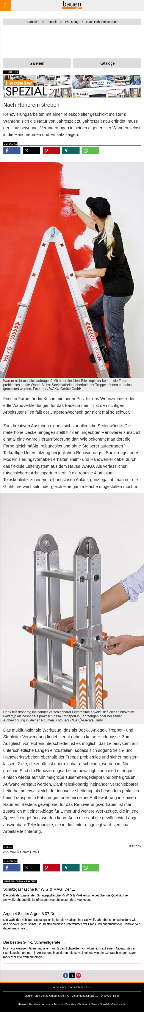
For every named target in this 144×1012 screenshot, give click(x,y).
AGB (89, 987)
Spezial (104, 1004)
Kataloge (107, 63)
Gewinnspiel (118, 1004)
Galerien (37, 63)
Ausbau (47, 1004)
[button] (11, 150)
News (94, 1004)
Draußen (70, 1004)
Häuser (22, 1004)
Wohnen (83, 1004)
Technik (58, 1004)
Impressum (59, 987)
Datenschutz (75, 987)
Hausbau (34, 1004)
